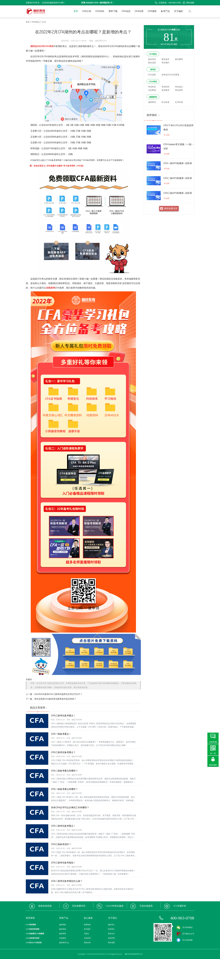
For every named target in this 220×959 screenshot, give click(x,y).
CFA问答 (139, 11)
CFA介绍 (86, 11)
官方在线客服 (184, 940)
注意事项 (152, 90)
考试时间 (165, 87)
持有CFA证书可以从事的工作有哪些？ (70, 807)
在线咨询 (87, 938)
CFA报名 (153, 54)
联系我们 (111, 929)
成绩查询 (153, 97)
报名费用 (179, 59)
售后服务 (87, 929)
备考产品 (165, 11)
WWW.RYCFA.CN (101, 954)
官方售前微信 (184, 927)
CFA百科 (99, 11)
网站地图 (188, 3)
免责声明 (111, 938)
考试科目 (152, 87)
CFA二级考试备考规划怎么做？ (66, 881)
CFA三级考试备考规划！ (63, 862)
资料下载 (112, 11)
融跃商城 (62, 929)
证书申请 (179, 102)
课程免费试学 (170, 208)
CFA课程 (152, 11)
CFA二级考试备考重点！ (63, 826)
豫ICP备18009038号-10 (134, 954)
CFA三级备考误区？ (61, 844)
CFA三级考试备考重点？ (63, 752)
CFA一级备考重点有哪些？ (64, 789)
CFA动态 (126, 11)
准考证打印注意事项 (170, 75)
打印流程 (152, 75)
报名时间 (152, 59)
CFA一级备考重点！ (61, 734)
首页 (76, 11)
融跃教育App (64, 943)
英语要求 (165, 90)
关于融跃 (178, 11)
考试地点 (36, 22)
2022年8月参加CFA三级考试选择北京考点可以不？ (58, 694)
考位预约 (165, 62)
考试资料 (179, 90)
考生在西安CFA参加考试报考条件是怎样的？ (55, 699)
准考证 (153, 69)
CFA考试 (153, 81)
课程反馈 (87, 943)
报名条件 (165, 59)
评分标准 (165, 102)
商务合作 (111, 934)
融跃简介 (111, 925)
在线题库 (62, 938)
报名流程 (152, 62)
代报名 (86, 934)
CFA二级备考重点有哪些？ (64, 771)
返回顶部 (213, 765)
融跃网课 (62, 934)
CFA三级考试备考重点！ (63, 715)
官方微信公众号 (185, 933)
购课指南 (87, 925)
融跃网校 (62, 925)
